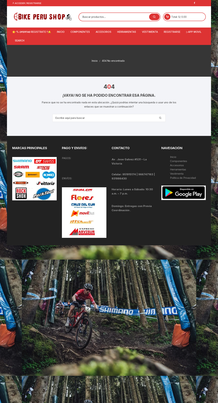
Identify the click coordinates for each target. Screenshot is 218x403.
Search (19, 40)
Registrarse (172, 31)
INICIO (61, 31)
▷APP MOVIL (193, 31)
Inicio (173, 157)
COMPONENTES (80, 31)
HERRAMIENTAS (126, 31)
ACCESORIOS (103, 31)
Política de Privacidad (183, 177)
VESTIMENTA (150, 31)
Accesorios (177, 165)
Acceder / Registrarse (26, 3)
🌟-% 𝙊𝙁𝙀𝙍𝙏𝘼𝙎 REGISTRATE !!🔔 (31, 31)
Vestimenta (176, 173)
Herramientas (178, 169)
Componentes (178, 161)
